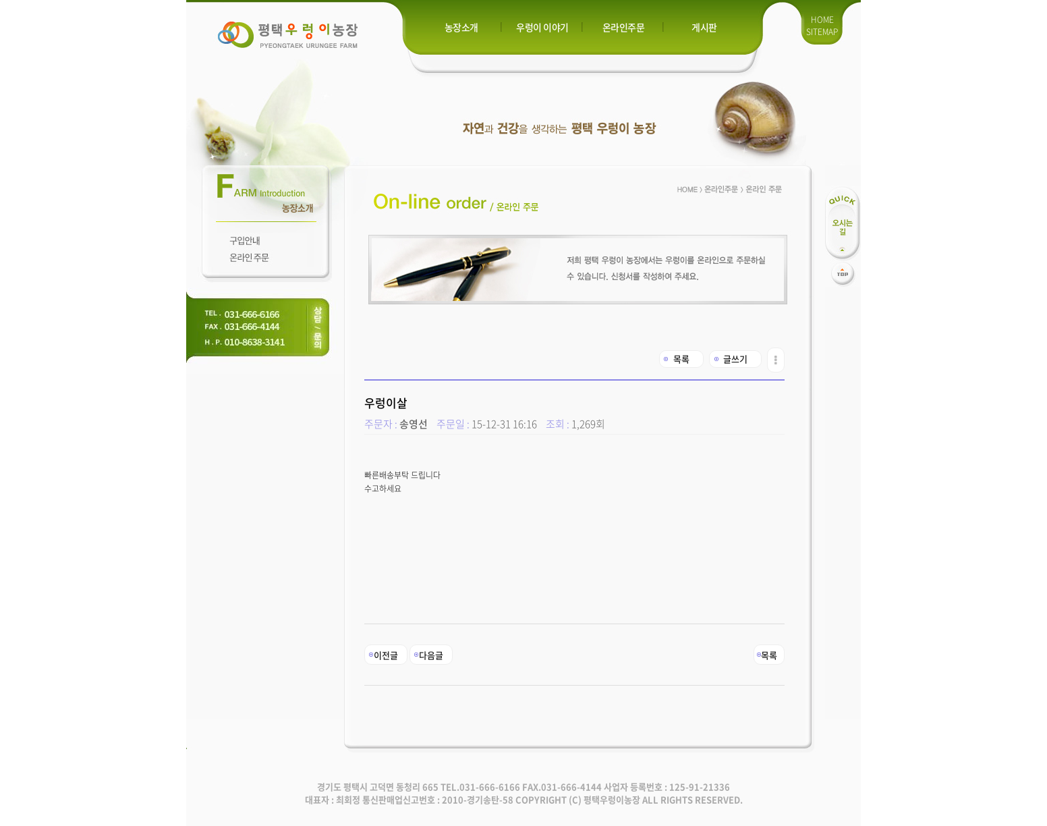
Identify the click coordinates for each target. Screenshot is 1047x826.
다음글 (431, 655)
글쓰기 (735, 358)
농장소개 (461, 27)
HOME (822, 19)
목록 (681, 358)
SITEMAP (822, 32)
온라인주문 (623, 27)
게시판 (704, 27)
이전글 (386, 655)
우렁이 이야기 (542, 27)
